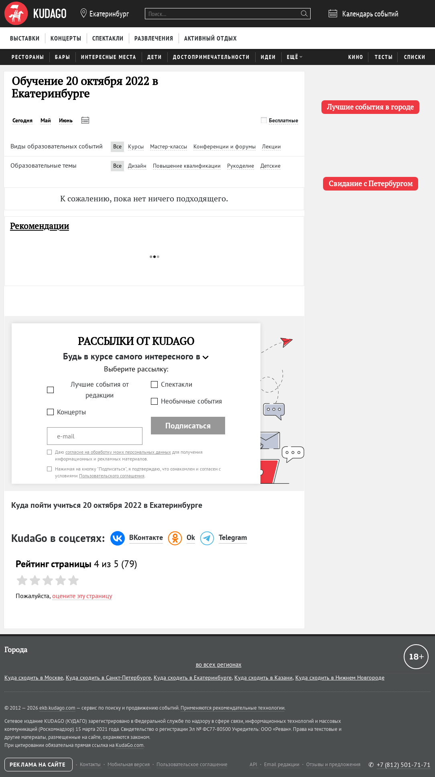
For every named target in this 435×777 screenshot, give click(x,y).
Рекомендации (39, 226)
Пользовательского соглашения (111, 476)
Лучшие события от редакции (100, 390)
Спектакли (176, 384)
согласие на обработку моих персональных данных (118, 452)
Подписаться (188, 425)
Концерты (71, 412)
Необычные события (191, 401)
